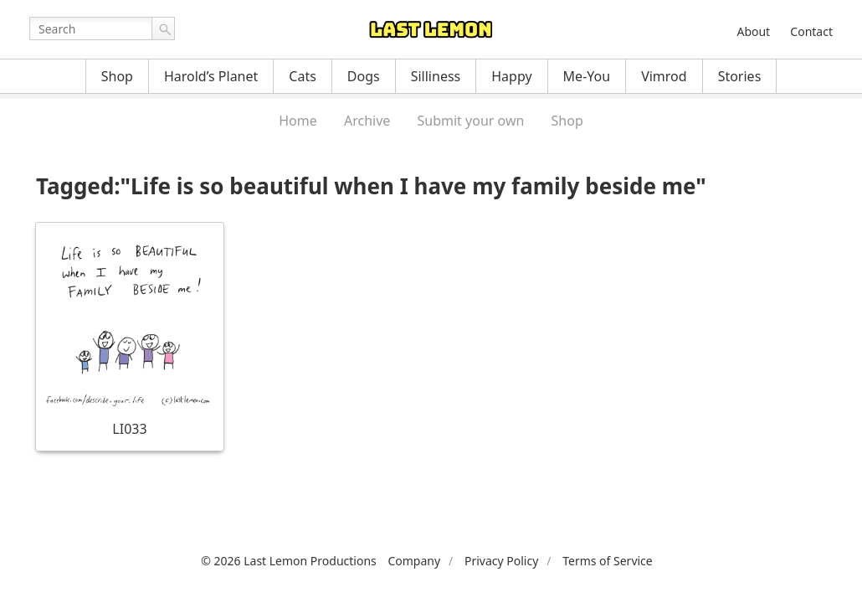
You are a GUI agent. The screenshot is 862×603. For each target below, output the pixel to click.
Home (298, 120)
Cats (302, 76)
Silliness (436, 76)
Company (413, 561)
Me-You (587, 76)
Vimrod (664, 76)
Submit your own (471, 120)
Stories (740, 76)
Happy (511, 76)
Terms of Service (607, 561)
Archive (367, 120)
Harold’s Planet (211, 76)
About (753, 31)
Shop (117, 76)
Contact (811, 31)
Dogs (363, 76)
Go (163, 28)
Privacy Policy (501, 561)
